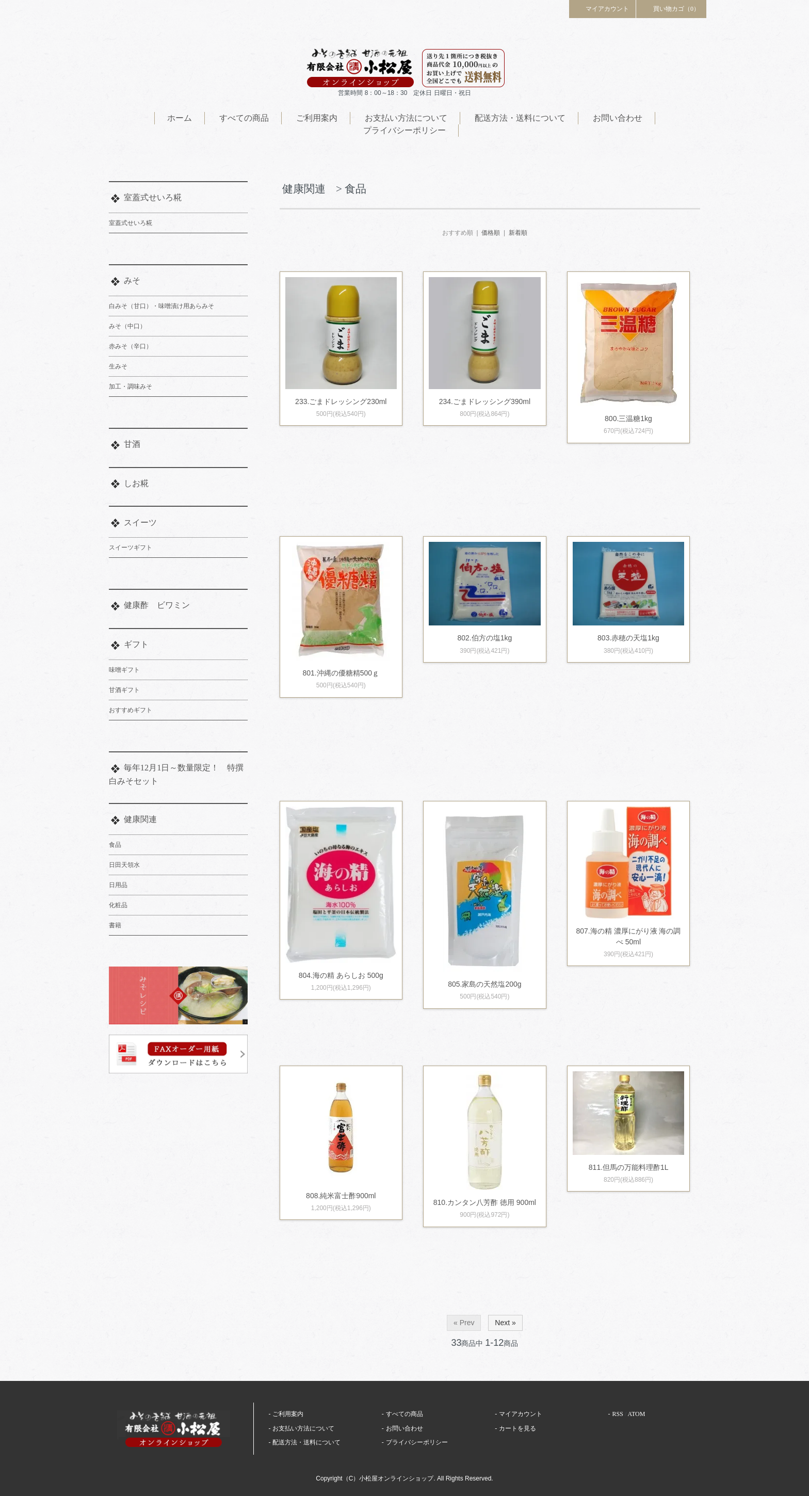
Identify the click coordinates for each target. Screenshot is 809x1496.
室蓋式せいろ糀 (153, 197)
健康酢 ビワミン (157, 605)
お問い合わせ (617, 118)
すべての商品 (244, 118)
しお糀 (136, 483)
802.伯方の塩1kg (484, 638)
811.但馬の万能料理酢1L (632, 1167)
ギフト (136, 644)
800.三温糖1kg (628, 418)
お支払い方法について (406, 118)
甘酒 (132, 444)
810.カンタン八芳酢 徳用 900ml (484, 1202)
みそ (132, 280)
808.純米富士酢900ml (341, 1196)
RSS (617, 1414)
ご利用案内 (316, 118)
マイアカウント (602, 8)
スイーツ (140, 522)
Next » (505, 1322)
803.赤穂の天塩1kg (628, 638)
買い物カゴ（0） (671, 8)
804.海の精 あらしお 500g (341, 975)
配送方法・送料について (520, 118)
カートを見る (517, 1428)
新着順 (518, 232)
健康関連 (140, 819)
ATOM (636, 1414)
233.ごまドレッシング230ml (340, 401)
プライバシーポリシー (404, 130)
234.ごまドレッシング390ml (484, 401)
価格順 (490, 232)
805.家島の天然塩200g (484, 984)
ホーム (179, 118)
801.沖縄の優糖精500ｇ (340, 673)
